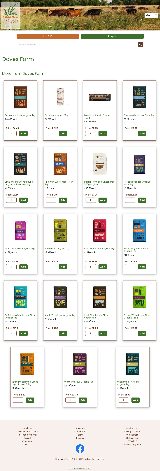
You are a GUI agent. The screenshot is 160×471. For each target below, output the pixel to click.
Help (27, 444)
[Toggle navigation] (151, 15)
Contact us (80, 431)
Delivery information (27, 431)
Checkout (27, 441)
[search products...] (77, 44)
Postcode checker (27, 434)
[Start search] (140, 44)
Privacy (80, 438)
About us (80, 428)
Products (27, 428)
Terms (80, 434)
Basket (27, 438)
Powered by (80, 468)
